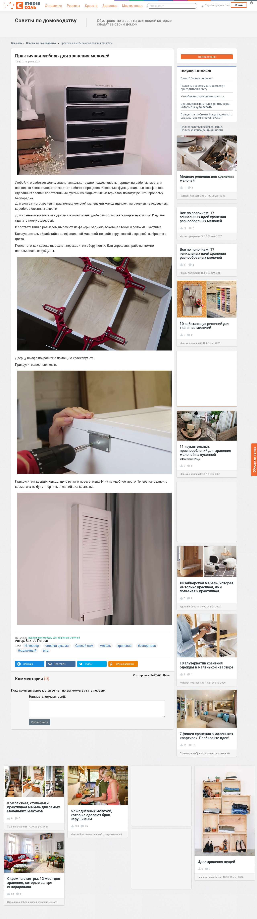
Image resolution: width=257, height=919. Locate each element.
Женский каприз (189, 343)
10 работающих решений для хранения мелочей (204, 326)
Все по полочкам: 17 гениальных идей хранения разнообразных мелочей (203, 217)
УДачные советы (189, 606)
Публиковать (39, 722)
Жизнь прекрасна (190, 236)
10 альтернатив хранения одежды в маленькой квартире (206, 665)
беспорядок (147, 645)
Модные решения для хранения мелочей (207, 178)
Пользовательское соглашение (201, 127)
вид (46, 650)
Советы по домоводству (45, 20)
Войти (239, 5)
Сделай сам (84, 645)
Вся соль (16, 43)
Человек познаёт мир (192, 195)
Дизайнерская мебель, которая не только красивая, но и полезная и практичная (206, 587)
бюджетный (27, 650)
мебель (105, 645)
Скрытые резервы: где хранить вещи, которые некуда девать (205, 105)
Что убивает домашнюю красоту (202, 96)
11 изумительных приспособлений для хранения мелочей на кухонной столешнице (205, 452)
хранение (124, 645)
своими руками (57, 645)
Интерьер (31, 645)
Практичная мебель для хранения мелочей (86, 43)
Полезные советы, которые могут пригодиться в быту (203, 87)
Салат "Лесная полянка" (197, 78)
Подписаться (207, 57)
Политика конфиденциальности (202, 130)
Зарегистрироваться (217, 5)
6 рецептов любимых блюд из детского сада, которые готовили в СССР (206, 115)
